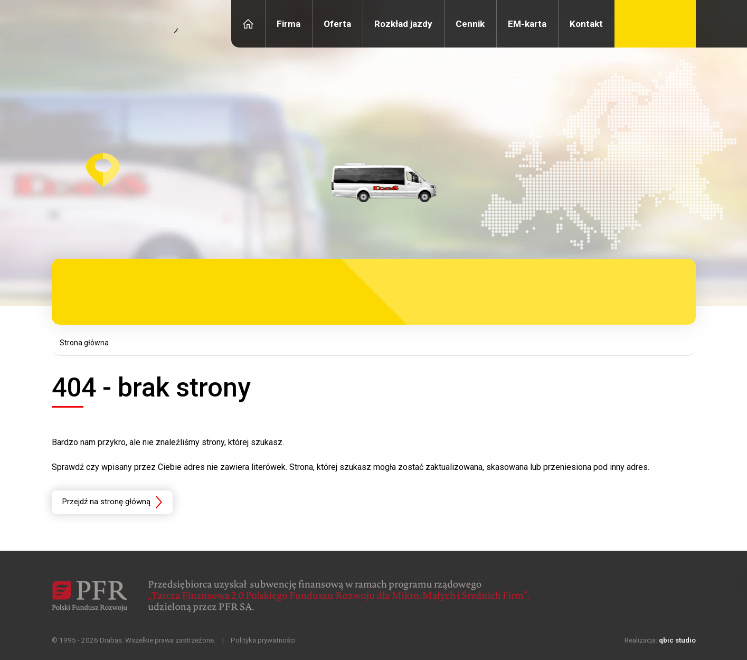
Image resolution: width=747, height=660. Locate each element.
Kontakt (586, 23)
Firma (288, 23)
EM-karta (527, 23)
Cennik (470, 23)
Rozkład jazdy (403, 23)
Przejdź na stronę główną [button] (106, 501)
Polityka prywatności (263, 640)
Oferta (337, 23)
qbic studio (677, 640)
